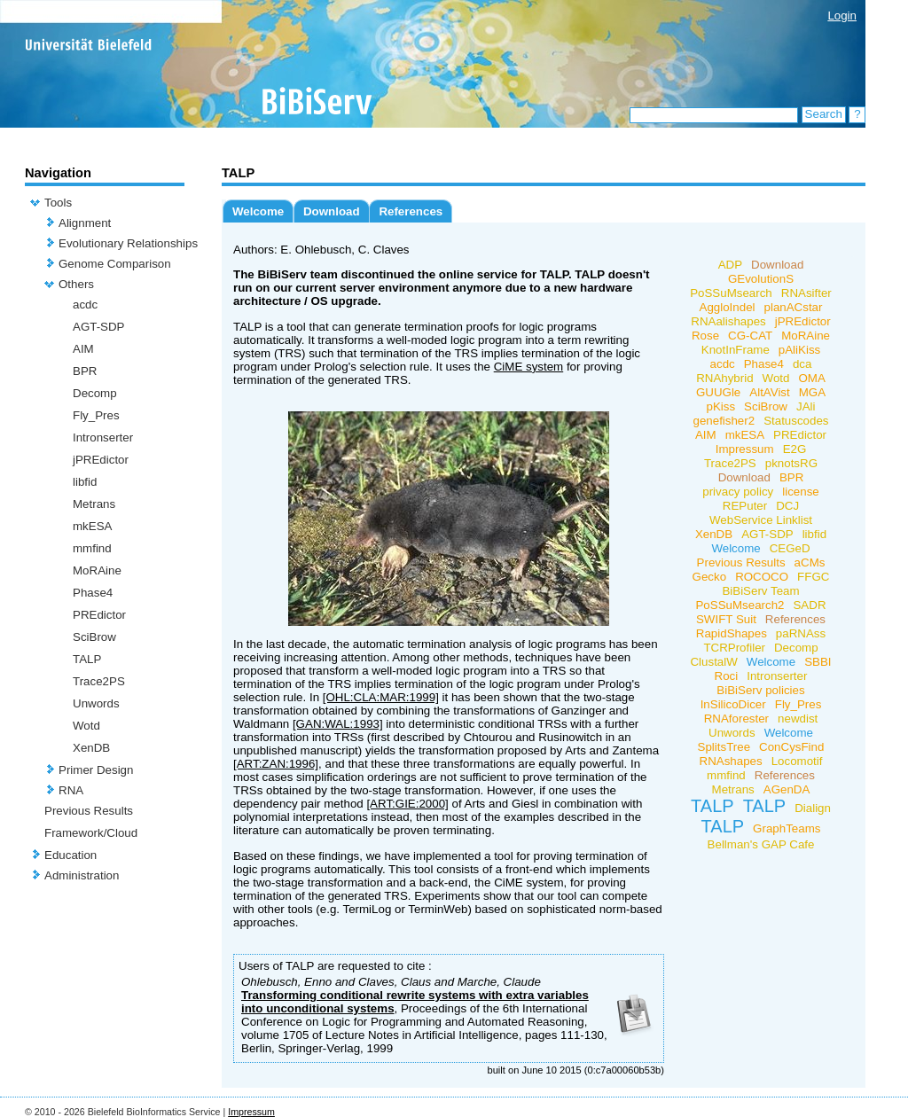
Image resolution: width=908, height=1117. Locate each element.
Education (70, 855)
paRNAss (801, 633)
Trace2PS (99, 681)
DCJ (787, 505)
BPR (85, 371)
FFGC (813, 576)
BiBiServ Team (760, 591)
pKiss (721, 406)
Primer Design (96, 770)
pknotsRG (791, 463)
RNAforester (736, 718)
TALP (87, 659)
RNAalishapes (728, 321)
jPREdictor (101, 459)
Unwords (96, 703)
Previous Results (88, 810)
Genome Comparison (115, 263)
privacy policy (737, 491)
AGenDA (786, 789)
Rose (705, 335)
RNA (71, 790)
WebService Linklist (760, 520)
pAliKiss (799, 349)
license (800, 491)
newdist (798, 718)
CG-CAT (750, 335)
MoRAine (97, 570)
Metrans (94, 504)
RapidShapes (731, 633)
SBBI (817, 661)
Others (76, 284)
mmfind (92, 548)
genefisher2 (724, 420)
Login (842, 15)
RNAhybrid (724, 378)
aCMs (810, 562)
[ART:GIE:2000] (407, 803)
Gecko (710, 576)
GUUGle (718, 392)
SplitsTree (724, 747)
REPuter (745, 505)
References (410, 211)
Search (823, 114)
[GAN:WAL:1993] (338, 723)
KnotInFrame (735, 349)
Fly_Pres (96, 415)
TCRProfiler (734, 647)
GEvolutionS (761, 278)
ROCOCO (761, 576)
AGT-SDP (99, 326)
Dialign (812, 808)
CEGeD (790, 548)
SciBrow (94, 637)
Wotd (86, 725)
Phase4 (93, 592)
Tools (58, 202)
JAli (805, 406)
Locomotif (797, 761)
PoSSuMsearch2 (739, 605)
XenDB (91, 747)
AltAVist (769, 392)
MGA (812, 392)
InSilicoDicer (733, 704)
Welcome (258, 211)
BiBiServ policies (760, 690)
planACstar (793, 307)
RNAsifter (806, 293)
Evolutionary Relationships (128, 243)
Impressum (745, 449)
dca (802, 364)
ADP (730, 264)
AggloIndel (727, 307)
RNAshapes (731, 761)
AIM (83, 348)
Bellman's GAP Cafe (761, 844)
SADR (809, 605)
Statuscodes (795, 420)
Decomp (95, 393)
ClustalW (713, 661)
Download (331, 211)
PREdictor (99, 614)
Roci (727, 676)
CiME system (529, 366)
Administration (81, 875)
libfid (85, 481)
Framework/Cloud (90, 833)
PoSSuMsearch (731, 293)
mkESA (92, 526)
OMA (811, 378)
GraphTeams (786, 828)
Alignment (85, 223)
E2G (795, 449)
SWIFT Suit (726, 619)
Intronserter (103, 437)
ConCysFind (791, 747)
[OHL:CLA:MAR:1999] (381, 697)
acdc (85, 304)
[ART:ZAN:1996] (275, 763)
